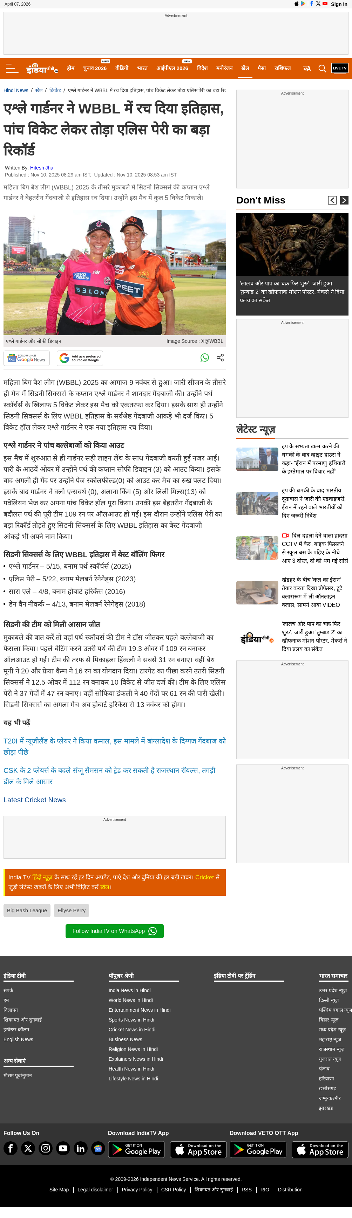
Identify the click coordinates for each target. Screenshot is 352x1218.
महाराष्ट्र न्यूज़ (330, 1039)
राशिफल (283, 68)
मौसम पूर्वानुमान (18, 1075)
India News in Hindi (130, 990)
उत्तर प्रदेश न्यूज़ (333, 990)
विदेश (202, 68)
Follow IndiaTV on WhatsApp (115, 931)
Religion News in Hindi (133, 1049)
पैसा (262, 68)
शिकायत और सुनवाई (23, 1020)
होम (70, 68)
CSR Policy (173, 1189)
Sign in (339, 4)
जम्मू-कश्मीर (330, 1098)
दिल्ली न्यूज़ (329, 1000)
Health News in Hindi (131, 1069)
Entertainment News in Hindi (140, 1010)
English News (18, 1039)
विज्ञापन (11, 1010)
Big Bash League (27, 910)
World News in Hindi (131, 1000)
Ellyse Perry (71, 910)
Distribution (290, 1189)
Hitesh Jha (41, 168)
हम (6, 1000)
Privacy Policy (137, 1189)
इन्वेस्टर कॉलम (16, 1029)
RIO (264, 1189)
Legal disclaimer (95, 1189)
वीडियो (121, 68)
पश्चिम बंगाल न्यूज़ (335, 1010)
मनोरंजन (224, 68)
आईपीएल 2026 (172, 68)
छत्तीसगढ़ (327, 1088)
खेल (245, 68)
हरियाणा (326, 1078)
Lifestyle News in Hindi (133, 1078)
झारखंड (326, 1108)
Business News (125, 1039)
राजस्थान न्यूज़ (331, 1049)
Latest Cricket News (35, 800)
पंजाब (324, 1069)
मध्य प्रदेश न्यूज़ (332, 1029)
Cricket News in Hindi (132, 1029)
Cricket (204, 877)
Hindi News (16, 90)
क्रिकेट (55, 90)
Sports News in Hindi (131, 1020)
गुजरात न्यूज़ (330, 1059)
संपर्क (8, 990)
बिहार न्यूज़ (328, 1020)
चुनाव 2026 (95, 68)
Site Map (59, 1189)
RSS (247, 1189)
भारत (142, 68)
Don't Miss (260, 200)
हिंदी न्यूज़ (42, 877)
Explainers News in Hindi (136, 1059)
